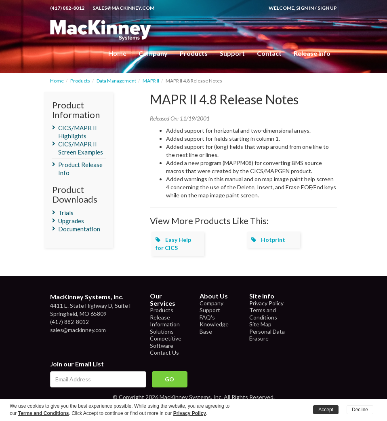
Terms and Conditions (263, 314)
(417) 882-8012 (67, 8)
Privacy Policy (266, 303)
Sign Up (327, 8)
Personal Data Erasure (267, 335)
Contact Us (164, 352)
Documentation (79, 229)
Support (232, 53)
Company (153, 53)
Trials (66, 212)
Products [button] (194, 53)
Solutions (162, 331)
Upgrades (71, 220)
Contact (269, 53)
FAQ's (207, 317)
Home (117, 53)
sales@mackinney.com (123, 8)
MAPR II (151, 81)
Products (80, 81)
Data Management (116, 81)
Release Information (165, 321)
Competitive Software (165, 342)
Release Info (312, 53)
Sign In (305, 8)
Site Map (260, 324)
